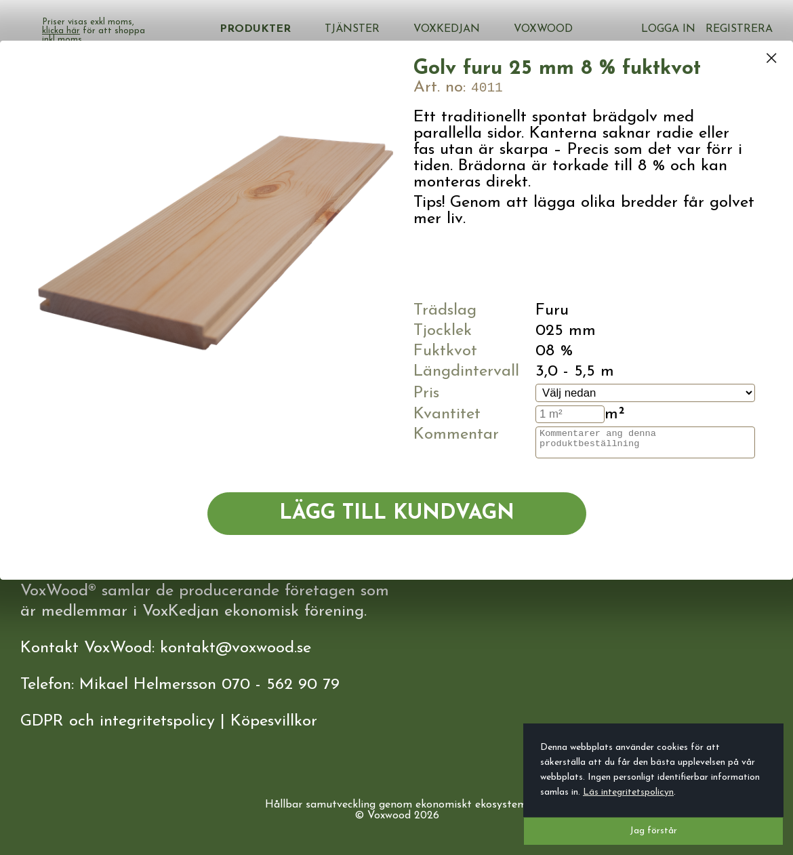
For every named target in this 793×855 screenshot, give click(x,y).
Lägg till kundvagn (396, 513)
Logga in (672, 24)
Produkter (335, 29)
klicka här (210, 30)
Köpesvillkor (273, 721)
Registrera (739, 23)
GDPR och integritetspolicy (117, 721)
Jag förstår (653, 831)
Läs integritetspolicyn (628, 792)
